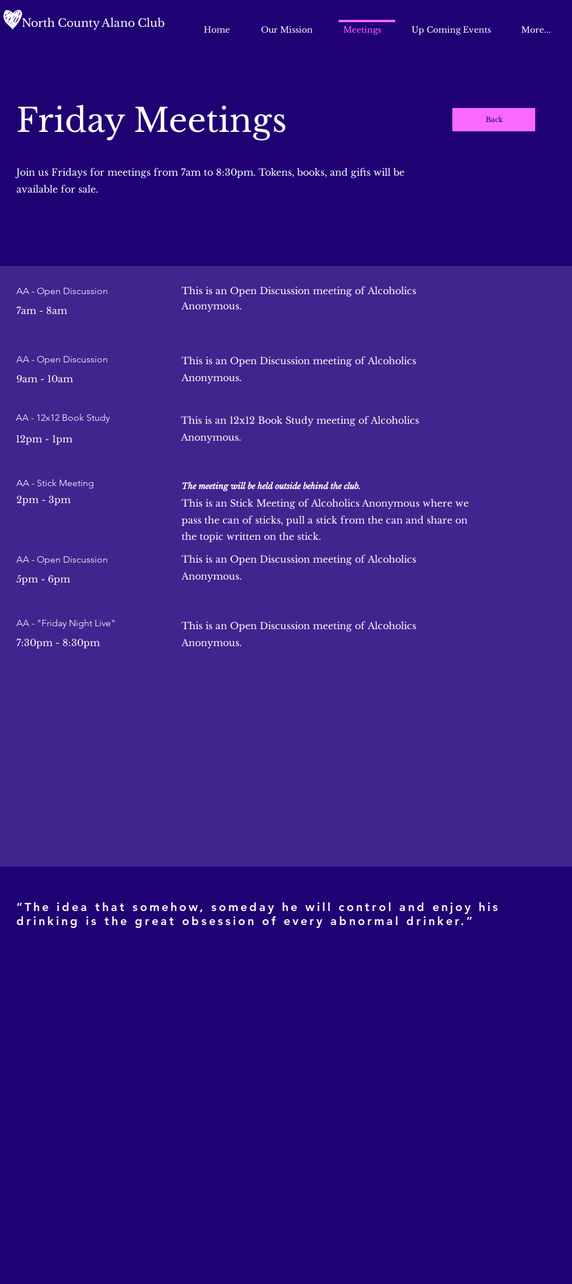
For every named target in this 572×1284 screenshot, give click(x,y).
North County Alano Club (93, 23)
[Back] (493, 119)
